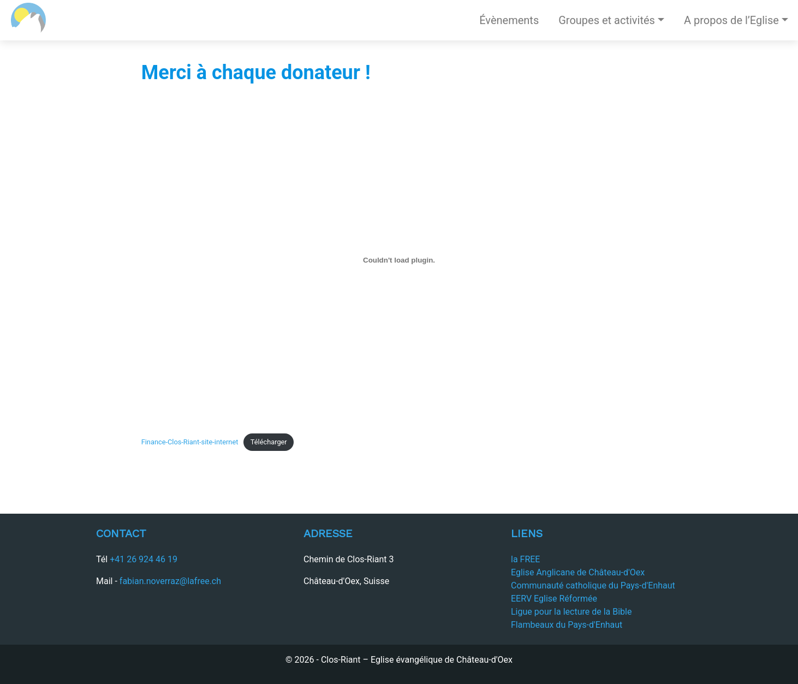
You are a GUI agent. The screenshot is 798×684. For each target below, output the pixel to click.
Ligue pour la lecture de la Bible (571, 611)
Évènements (509, 20)
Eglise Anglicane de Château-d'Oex (578, 572)
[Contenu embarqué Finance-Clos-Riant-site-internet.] (399, 260)
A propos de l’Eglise (731, 20)
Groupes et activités (606, 20)
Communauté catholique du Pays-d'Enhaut (593, 585)
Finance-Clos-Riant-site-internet (190, 442)
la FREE (525, 559)
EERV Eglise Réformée (554, 598)
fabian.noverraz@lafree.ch (170, 581)
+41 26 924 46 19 (143, 559)
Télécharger (269, 442)
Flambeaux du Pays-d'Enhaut (566, 625)
